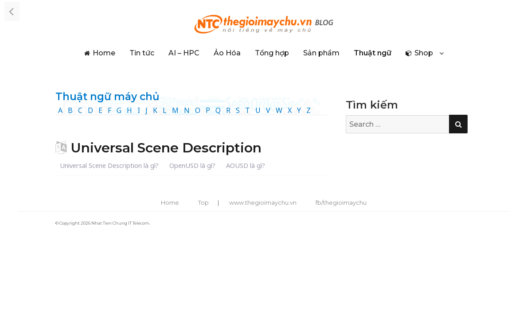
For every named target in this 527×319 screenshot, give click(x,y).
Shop (423, 53)
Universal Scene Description (166, 148)
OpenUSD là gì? (192, 165)
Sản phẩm (321, 53)
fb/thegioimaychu (341, 202)
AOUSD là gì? (245, 165)
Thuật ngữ (372, 53)
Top (203, 202)
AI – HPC (183, 53)
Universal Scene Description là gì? (109, 165)
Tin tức (141, 53)
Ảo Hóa (227, 53)
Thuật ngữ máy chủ (107, 96)
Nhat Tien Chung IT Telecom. (120, 223)
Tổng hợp (272, 53)
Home (104, 53)
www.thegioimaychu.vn (263, 202)
